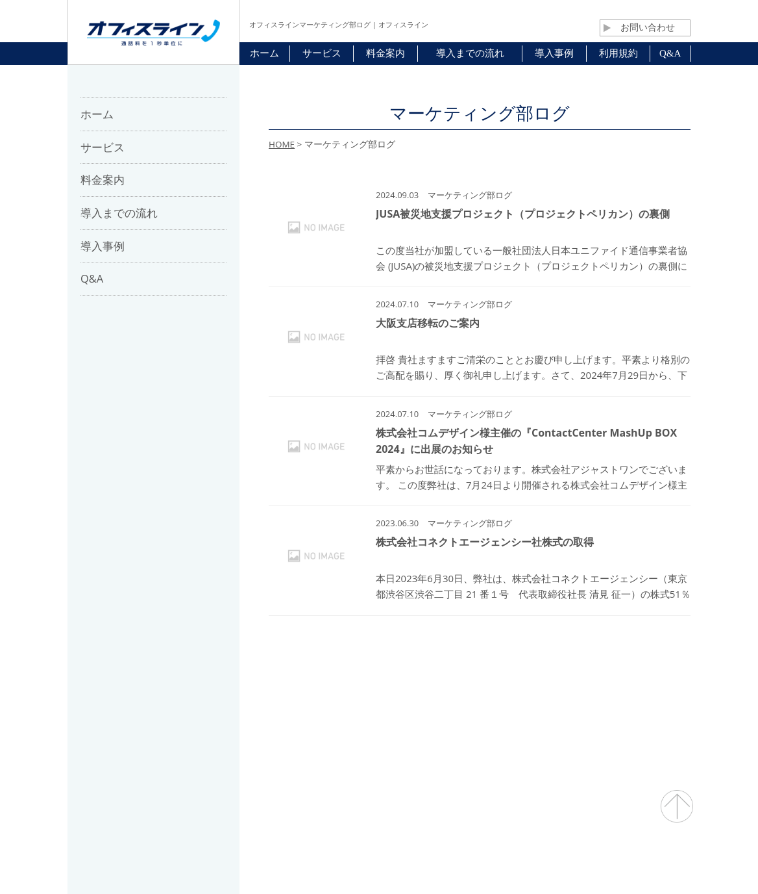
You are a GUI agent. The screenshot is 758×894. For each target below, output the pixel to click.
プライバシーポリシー (532, 690)
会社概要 (247, 690)
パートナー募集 (318, 690)
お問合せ (389, 690)
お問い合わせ (639, 27)
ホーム (194, 690)
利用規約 (447, 690)
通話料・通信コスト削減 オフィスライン (379, 858)
